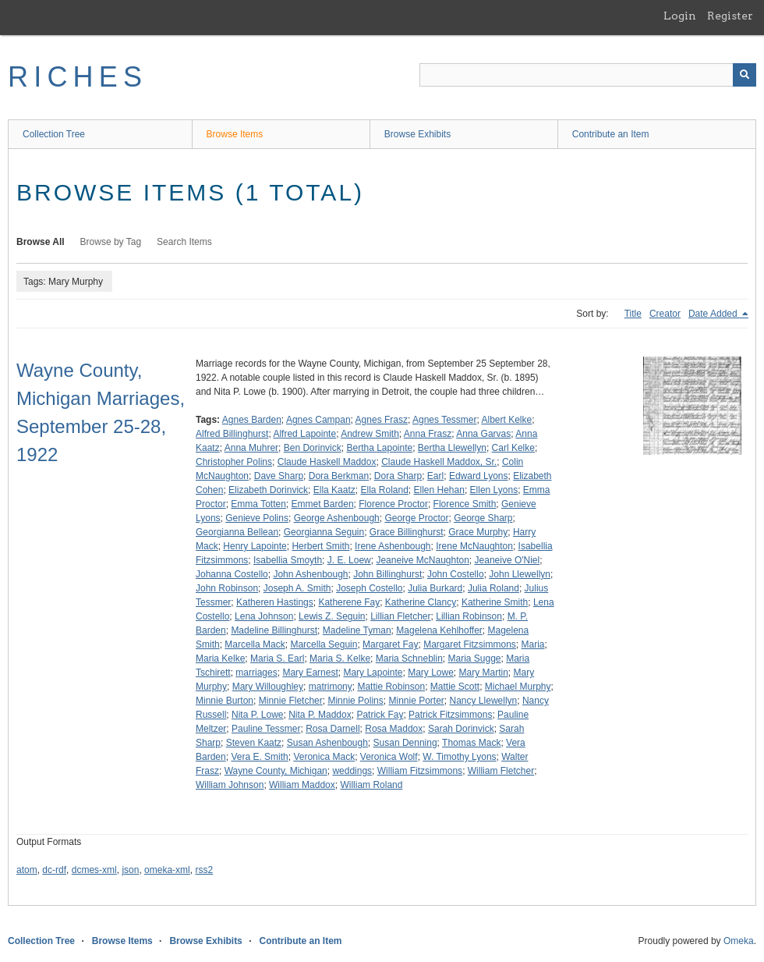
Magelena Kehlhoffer (439, 630)
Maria (533, 644)
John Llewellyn (519, 574)
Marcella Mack (255, 644)
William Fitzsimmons (419, 770)
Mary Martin (483, 672)
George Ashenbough (337, 518)
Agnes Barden (251, 419)
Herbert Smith (320, 546)
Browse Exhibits (417, 134)
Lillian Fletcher (400, 616)
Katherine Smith (495, 602)
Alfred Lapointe (304, 433)
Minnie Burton (224, 700)
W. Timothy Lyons (459, 756)
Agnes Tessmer (444, 419)
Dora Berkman (339, 475)
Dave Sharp (278, 475)
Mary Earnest (310, 672)
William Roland (371, 784)
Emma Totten (258, 504)
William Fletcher (501, 770)
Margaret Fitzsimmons (469, 644)
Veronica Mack (324, 756)
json (130, 869)
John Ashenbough (310, 574)
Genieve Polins (256, 518)
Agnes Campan (318, 419)
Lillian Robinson (469, 616)
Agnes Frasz (381, 419)
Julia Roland (493, 588)
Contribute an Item (610, 134)
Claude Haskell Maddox (327, 461)
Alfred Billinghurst (232, 433)
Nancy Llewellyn (484, 700)
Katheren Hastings (274, 602)
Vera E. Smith (259, 756)
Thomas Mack (471, 742)
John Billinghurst (387, 574)
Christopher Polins (234, 461)
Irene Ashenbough (392, 546)
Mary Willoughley (267, 686)
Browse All (40, 241)
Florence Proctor (393, 504)
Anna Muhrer (251, 447)
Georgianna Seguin (324, 532)
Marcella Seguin (323, 644)
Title (633, 313)
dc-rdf (54, 869)
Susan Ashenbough (327, 742)
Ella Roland (384, 490)
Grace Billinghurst (407, 532)
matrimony (330, 686)
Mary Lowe (431, 672)
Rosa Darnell (332, 728)
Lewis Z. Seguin (332, 616)
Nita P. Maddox (320, 714)
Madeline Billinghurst (274, 630)
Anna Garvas (483, 433)
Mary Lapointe (372, 672)
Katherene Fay (349, 602)
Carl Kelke (513, 447)
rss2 (204, 869)
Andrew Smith (370, 433)
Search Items (184, 241)
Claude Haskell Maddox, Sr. (439, 461)
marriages (256, 672)
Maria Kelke (220, 658)
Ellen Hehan (439, 490)
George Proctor (416, 518)
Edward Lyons (478, 475)
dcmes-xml (94, 869)
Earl (435, 475)
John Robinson (227, 588)
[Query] (587, 75)
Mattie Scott (454, 686)
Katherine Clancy (420, 602)
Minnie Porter (416, 700)
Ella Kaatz (334, 490)
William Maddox (302, 784)
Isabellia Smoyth (287, 560)
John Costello (455, 574)
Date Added (714, 313)
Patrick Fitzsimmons (450, 714)
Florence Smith (465, 504)
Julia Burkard (435, 588)
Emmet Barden (323, 504)
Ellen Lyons (494, 490)
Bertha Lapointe (379, 447)
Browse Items (235, 134)
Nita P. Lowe (258, 714)
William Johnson (230, 784)
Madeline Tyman (357, 630)
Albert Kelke (506, 419)
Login (679, 15)
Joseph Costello (369, 588)
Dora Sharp (398, 475)
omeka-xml (167, 869)
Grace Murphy (478, 532)
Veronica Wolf (389, 756)
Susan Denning (405, 742)
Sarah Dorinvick (461, 728)
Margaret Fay (390, 644)
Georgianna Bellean (237, 532)
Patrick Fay (379, 714)
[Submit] (744, 75)
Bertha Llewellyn (452, 447)
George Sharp (483, 518)
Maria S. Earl (277, 658)
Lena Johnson (264, 616)
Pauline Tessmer (266, 728)
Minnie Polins (355, 700)
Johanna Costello (232, 574)
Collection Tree (54, 134)
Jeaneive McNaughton (422, 560)
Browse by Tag (111, 241)
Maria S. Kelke (339, 658)
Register (730, 15)
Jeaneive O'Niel (507, 560)
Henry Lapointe (254, 546)
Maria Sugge (473, 658)
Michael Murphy (518, 686)
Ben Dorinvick (312, 447)
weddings (352, 770)
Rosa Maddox (394, 728)
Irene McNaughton (474, 546)
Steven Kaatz (253, 742)
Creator (665, 313)
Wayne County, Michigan (276, 770)
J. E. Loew (349, 560)
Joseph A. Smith (297, 588)
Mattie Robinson (391, 686)
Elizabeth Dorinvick (268, 490)
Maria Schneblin (409, 658)
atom (26, 869)
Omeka (738, 940)
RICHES (77, 77)
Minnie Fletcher (291, 700)
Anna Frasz (427, 433)
